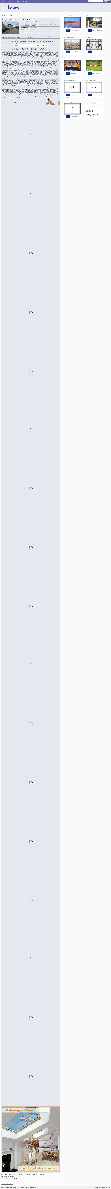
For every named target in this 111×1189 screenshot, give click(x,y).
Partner (15, 1)
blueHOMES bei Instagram (92, 116)
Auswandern (89, 109)
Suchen (3, 1)
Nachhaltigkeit (89, 112)
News (19, 1)
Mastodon (96, 1187)
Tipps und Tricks (89, 110)
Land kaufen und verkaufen (7, 1177)
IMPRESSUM (107, 1187)
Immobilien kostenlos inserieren (29, 1187)
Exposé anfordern (42, 45)
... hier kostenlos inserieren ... (31, 103)
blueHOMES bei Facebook (92, 114)
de (23, 1)
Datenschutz (101, 1187)
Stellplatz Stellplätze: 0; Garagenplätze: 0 (34, 84)
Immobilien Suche (17, 1187)
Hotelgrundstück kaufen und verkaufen (10, 1179)
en (26, 1)
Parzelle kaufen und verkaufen (8, 1178)
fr (27, 1)
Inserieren (9, 1)
